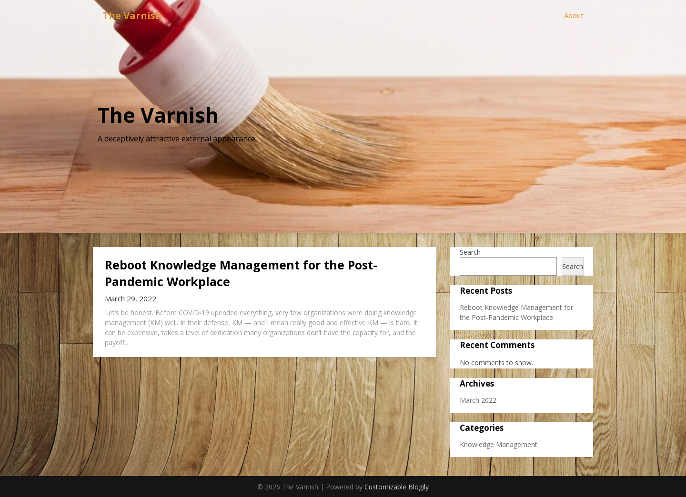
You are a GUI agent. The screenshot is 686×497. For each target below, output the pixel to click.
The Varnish (132, 15)
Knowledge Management (498, 444)
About (574, 15)
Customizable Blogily (396, 486)
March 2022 (478, 400)
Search (470, 252)
